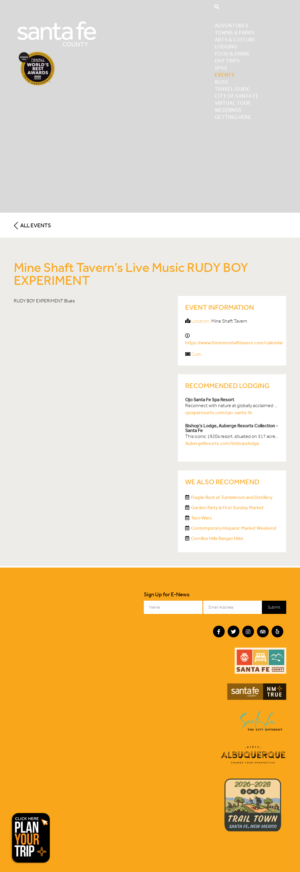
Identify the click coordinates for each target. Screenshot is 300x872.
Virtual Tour (232, 103)
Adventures (231, 25)
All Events (32, 225)
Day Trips (227, 61)
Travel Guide (232, 89)
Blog (221, 82)
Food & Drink (232, 54)
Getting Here (233, 117)
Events (225, 75)
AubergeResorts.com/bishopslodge (222, 443)
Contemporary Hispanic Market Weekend (233, 528)
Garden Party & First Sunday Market (227, 507)
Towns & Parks (235, 32)
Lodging (226, 47)
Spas (221, 68)
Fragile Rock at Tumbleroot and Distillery (231, 497)
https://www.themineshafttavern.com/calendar (234, 343)
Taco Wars (201, 518)
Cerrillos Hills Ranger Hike (217, 538)
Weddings (228, 110)
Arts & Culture (235, 40)
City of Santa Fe (237, 96)
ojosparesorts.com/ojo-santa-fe (218, 412)
